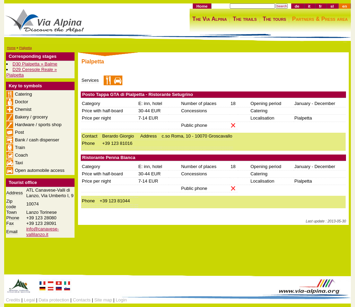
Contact (89, 136)
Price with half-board (102, 110)
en (344, 6)
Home (201, 6)
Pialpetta (25, 48)
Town (11, 212)
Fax (10, 223)
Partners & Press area (320, 19)
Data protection (53, 299)
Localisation (262, 118)
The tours (274, 19)
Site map (103, 299)
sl (332, 6)
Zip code (11, 204)
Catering (258, 110)
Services (90, 80)
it (309, 6)
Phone (12, 217)
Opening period (265, 103)
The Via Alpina (209, 19)
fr (320, 6)
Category (91, 103)
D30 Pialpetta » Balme (34, 64)
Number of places (198, 103)
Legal (29, 299)
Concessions (194, 110)
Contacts (81, 299)
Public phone (194, 125)
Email (12, 231)
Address (14, 192)
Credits (13, 299)
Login (121, 299)
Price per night (96, 118)
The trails (245, 19)
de (297, 6)
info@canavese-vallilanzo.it (42, 231)
